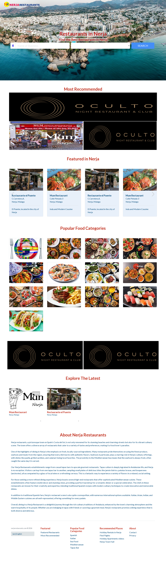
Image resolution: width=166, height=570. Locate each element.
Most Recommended (50, 535)
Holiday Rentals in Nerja (110, 532)
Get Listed (151, 5)
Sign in (123, 4)
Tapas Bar (74, 547)
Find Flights (105, 535)
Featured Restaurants (50, 532)
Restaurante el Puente (24, 195)
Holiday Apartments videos (112, 538)
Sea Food (74, 541)
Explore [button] (137, 4)
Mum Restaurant (59, 195)
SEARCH (143, 45)
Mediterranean (77, 544)
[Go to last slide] (13, 194)
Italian (73, 538)
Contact (133, 532)
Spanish (73, 535)
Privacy (132, 535)
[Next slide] (153, 194)
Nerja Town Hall (107, 541)
